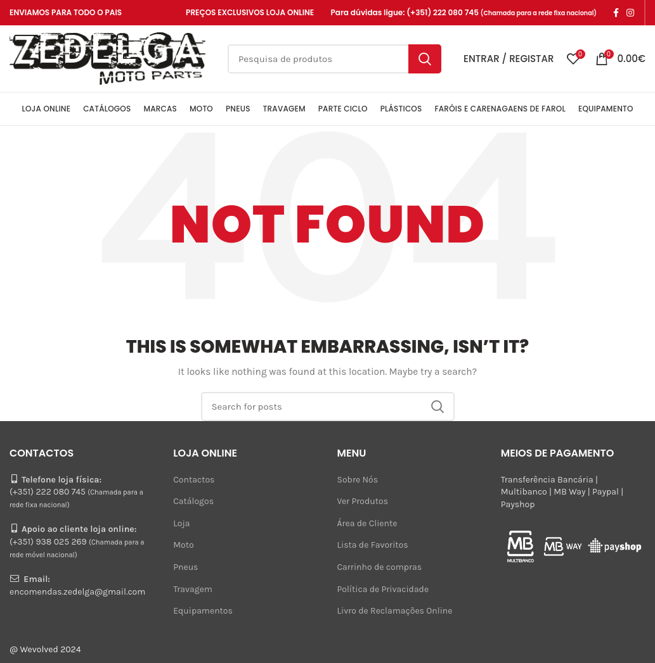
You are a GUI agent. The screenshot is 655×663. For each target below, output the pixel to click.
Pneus (185, 567)
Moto (183, 545)
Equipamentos (203, 610)
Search (424, 58)
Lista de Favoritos (372, 545)
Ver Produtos (363, 501)
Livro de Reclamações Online (395, 610)
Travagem (192, 589)
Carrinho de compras (379, 567)
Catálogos (193, 501)
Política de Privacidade (383, 589)
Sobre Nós (358, 479)
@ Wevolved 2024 (45, 649)
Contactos (193, 479)
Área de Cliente (367, 523)
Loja (181, 523)
